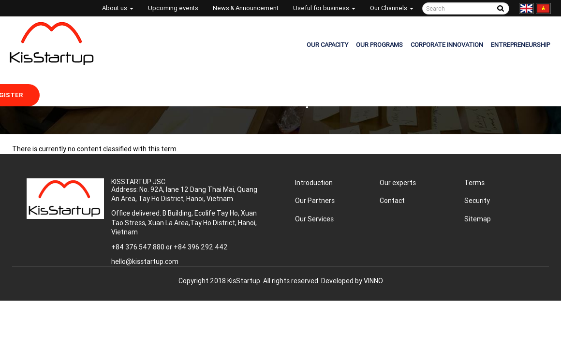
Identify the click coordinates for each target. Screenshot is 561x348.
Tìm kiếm (500, 8)
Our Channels (391, 8)
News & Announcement (246, 8)
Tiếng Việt (543, 8)
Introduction (314, 182)
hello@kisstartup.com (144, 261)
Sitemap (477, 219)
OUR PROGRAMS (379, 45)
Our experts (398, 182)
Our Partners (315, 200)
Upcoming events (173, 8)
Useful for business (324, 8)
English (526, 8)
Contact (392, 200)
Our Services (314, 219)
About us (117, 8)
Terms (474, 182)
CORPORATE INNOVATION (447, 45)
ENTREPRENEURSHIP (520, 45)
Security (477, 200)
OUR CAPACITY (327, 45)
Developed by (352, 280)
